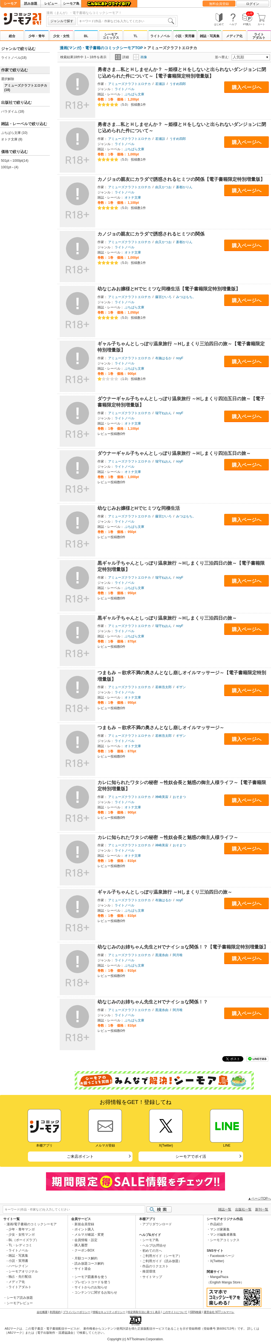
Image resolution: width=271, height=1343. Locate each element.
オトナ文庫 (133, 197)
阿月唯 (178, 955)
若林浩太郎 (163, 687)
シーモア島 (71, 3)
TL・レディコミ (20, 1245)
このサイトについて (175, 1311)
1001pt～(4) (9, 167)
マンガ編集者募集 (223, 1234)
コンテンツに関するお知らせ (95, 1292)
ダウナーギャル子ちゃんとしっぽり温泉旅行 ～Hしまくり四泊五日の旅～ (174, 453)
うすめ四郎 (177, 84)
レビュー (50, 3)
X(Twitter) (217, 1261)
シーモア (10, 3)
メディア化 (234, 36)
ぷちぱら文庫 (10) (14, 133)
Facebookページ (222, 1256)
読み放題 (30, 3)
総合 (12, 36)
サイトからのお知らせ (90, 1287)
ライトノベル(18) (14, 58)
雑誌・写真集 (210, 36)
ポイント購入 (84, 1229)
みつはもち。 (186, 297)
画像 (140, 57)
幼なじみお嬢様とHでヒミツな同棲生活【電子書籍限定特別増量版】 (168, 288)
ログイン (252, 4)
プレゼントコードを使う (92, 1282)
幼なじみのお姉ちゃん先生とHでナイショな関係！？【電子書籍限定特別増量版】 (182, 947)
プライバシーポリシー (76, 1311)
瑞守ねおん (163, 413)
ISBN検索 (195, 1311)
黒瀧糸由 (161, 955)
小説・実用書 (185, 36)
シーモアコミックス (111, 36)
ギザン (181, 687)
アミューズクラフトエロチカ (129, 84)
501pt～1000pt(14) (14, 161)
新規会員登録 (84, 1224)
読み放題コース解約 (89, 1263)
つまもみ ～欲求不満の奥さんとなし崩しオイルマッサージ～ (160, 727)
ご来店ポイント (80, 1156)
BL (86, 36)
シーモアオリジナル (23, 1271)
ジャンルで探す (61, 21)
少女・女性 (61, 36)
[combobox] (126, 21)
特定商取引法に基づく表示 (144, 1311)
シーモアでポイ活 (190, 1156)
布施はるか (163, 358)
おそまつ (179, 797)
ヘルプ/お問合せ (154, 1245)
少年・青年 (36, 36)
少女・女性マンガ (21, 1234)
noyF (179, 358)
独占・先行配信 (19, 1277)
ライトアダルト (259, 36)
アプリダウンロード (157, 1224)
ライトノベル (160, 36)
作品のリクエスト (155, 1266)
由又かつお (163, 187)
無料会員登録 (219, 4)
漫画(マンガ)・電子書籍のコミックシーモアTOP (101, 48)
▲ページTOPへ (259, 1198)
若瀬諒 (160, 84)
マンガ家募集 (220, 1229)
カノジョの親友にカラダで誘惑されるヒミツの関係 (150, 234)
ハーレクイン (18, 1266)
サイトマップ (152, 1277)
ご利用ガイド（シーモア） (162, 1256)
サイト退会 (82, 1269)
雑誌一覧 (224, 1209)
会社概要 (42, 1311)
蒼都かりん (184, 187)
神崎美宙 (161, 797)
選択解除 (7, 79)
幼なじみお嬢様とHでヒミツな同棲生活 (138, 508)
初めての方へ (152, 1251)
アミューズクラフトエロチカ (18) (25, 88)
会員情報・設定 (85, 1240)
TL (136, 36)
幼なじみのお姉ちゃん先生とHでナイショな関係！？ (152, 1002)
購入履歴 (81, 1245)
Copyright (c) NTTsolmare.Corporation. (135, 1339)
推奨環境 (148, 1271)
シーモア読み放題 (20, 1298)
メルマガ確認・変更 (89, 1234)
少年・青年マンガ (21, 1229)
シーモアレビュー (20, 1303)
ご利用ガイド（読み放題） (162, 1261)
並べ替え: (222, 57)
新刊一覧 (261, 1209)
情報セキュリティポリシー (109, 1311)
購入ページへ (246, 87)
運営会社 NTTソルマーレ (219, 1311)
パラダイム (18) (12, 111)
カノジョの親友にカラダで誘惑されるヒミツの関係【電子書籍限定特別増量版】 (181, 179)
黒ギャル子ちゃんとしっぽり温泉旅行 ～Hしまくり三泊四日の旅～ (167, 618)
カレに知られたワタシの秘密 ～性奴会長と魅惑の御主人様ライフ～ (167, 837)
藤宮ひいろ (163, 297)
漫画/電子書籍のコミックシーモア (32, 1224)
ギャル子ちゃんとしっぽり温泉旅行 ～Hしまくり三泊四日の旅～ (164, 892)
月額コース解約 (85, 1258)
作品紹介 (216, 1224)
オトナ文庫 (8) (11, 139)
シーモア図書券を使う (90, 1277)
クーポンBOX (84, 1250)
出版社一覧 (243, 1209)
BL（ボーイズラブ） (23, 1240)
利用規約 (55, 1311)
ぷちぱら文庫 (134, 94)
